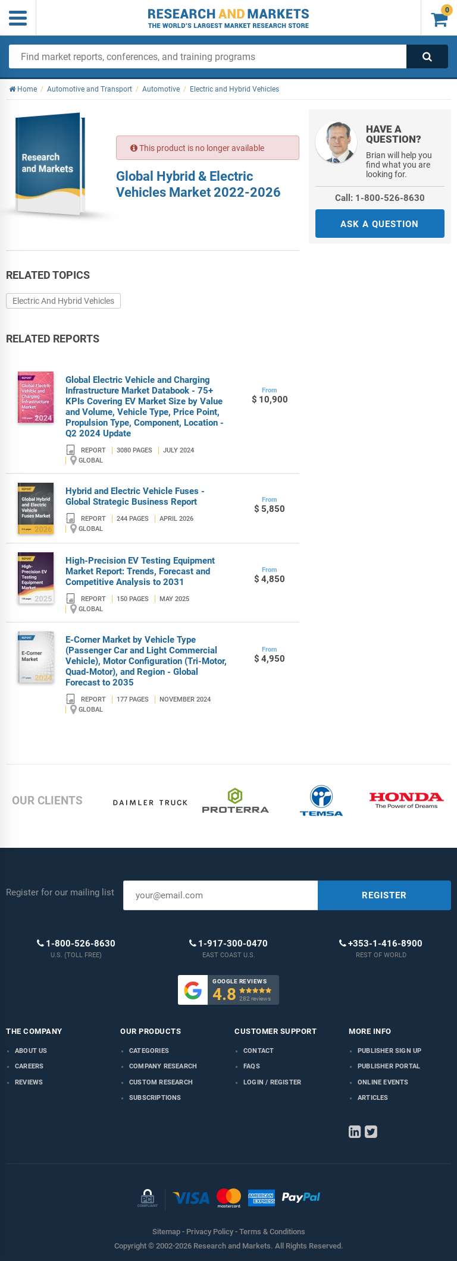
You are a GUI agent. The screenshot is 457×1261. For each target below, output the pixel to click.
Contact (258, 1051)
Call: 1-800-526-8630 (380, 198)
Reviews (29, 1082)
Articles (373, 1098)
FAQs (251, 1066)
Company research (163, 1066)
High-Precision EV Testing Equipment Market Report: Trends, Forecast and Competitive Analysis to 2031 (140, 571)
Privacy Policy (209, 1231)
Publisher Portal (389, 1066)
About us (31, 1051)
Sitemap (166, 1231)
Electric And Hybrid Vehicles (63, 301)
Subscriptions (155, 1098)
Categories (149, 1051)
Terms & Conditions (272, 1231)
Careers (29, 1066)
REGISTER (384, 895)
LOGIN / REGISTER (272, 1082)
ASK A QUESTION (379, 224)
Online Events (383, 1082)
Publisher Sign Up (389, 1051)
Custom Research (161, 1082)
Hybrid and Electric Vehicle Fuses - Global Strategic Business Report (135, 496)
